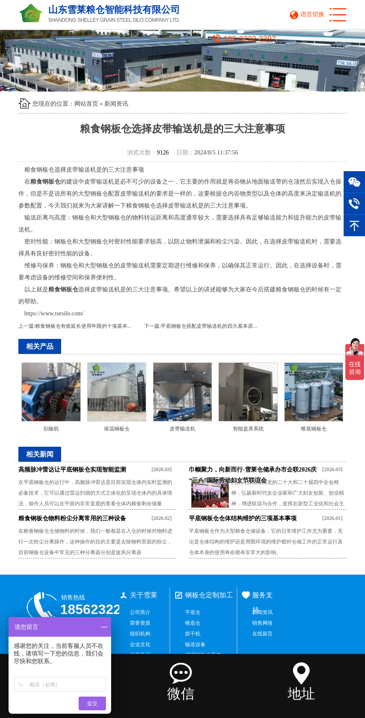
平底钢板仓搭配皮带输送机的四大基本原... (209, 326)
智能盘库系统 (248, 429)
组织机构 (140, 634)
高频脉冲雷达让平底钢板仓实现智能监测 (72, 469)
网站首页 (86, 104)
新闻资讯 (116, 104)
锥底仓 (192, 623)
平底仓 (192, 612)
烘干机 (192, 634)
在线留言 (262, 634)
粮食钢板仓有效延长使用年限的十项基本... (83, 326)
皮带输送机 (182, 429)
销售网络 (262, 623)
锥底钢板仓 (314, 429)
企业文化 (140, 644)
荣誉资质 (140, 623)
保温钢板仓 (117, 429)
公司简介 (140, 612)
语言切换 (312, 14)
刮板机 (51, 429)
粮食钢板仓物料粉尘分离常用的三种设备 (72, 518)
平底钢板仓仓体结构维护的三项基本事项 (243, 518)
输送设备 (195, 644)
